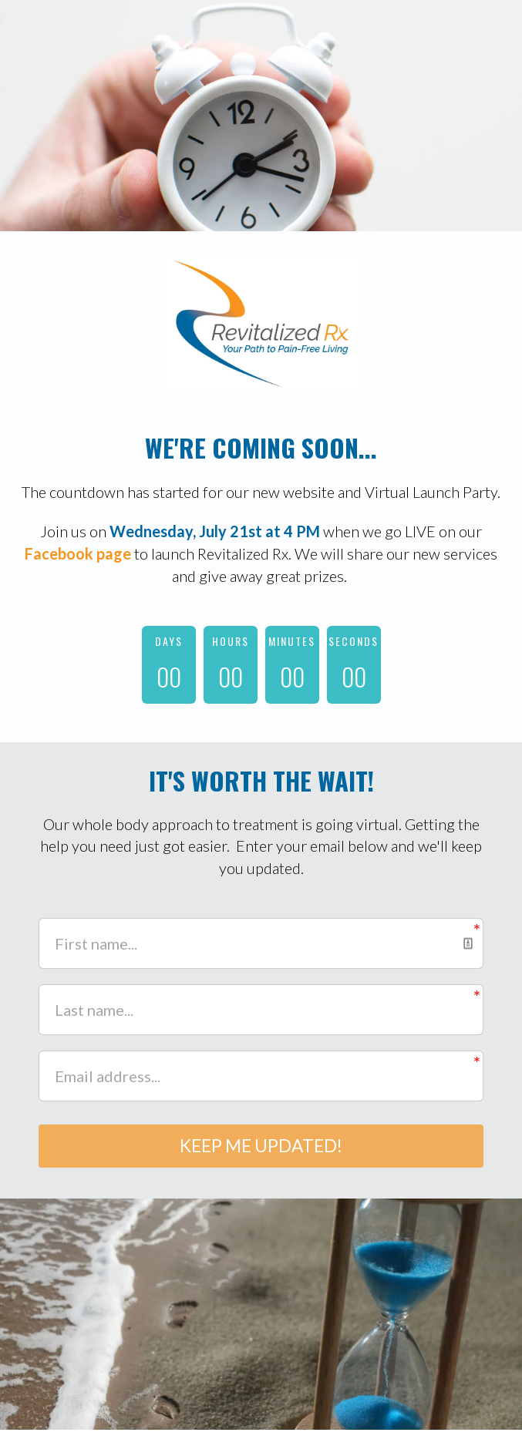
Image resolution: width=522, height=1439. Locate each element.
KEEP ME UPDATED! (261, 1151)
